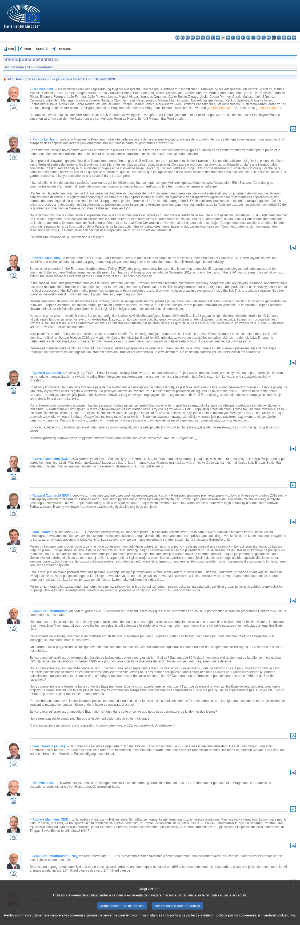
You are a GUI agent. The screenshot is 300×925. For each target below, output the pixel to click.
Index (11, 48)
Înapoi (27, 48)
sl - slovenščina (284, 38)
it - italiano (233, 38)
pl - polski (264, 38)
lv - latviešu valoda (238, 38)
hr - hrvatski (228, 38)
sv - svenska (294, 38)
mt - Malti (253, 38)
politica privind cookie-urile (237, 921)
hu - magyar (248, 38)
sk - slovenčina (279, 38)
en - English (213, 38)
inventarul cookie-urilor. (278, 921)
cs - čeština (188, 38)
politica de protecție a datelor (192, 921)
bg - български (177, 38)
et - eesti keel (203, 38)
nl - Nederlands (259, 38)
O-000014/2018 (219, 108)
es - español (183, 38)
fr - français (218, 38)
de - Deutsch (198, 38)
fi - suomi (289, 38)
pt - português (269, 38)
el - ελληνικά (208, 38)
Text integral (64, 48)
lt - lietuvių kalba (243, 38)
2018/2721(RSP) (269, 108)
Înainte (40, 48)
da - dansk (193, 38)
